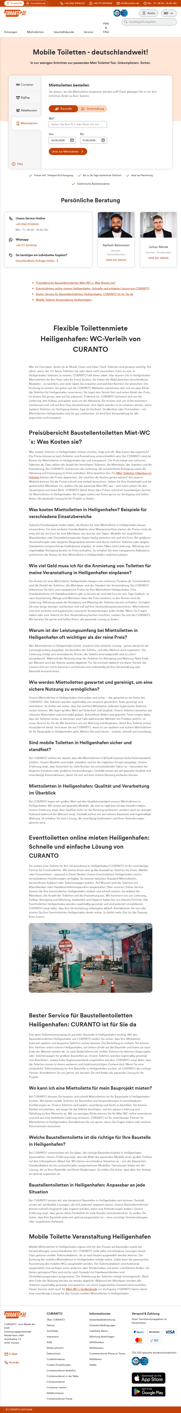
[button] (169, 13)
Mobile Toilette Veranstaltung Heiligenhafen (64, 299)
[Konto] (148, 13)
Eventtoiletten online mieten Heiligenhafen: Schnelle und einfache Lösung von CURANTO (92, 288)
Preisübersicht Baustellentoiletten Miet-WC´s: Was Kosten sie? (76, 283)
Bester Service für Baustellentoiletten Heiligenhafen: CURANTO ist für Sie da (84, 294)
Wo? (51, 118)
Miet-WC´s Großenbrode (81, 1289)
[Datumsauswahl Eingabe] (62, 140)
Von (51, 134)
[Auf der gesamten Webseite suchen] (151, 22)
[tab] (26, 84)
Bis (82, 134)
